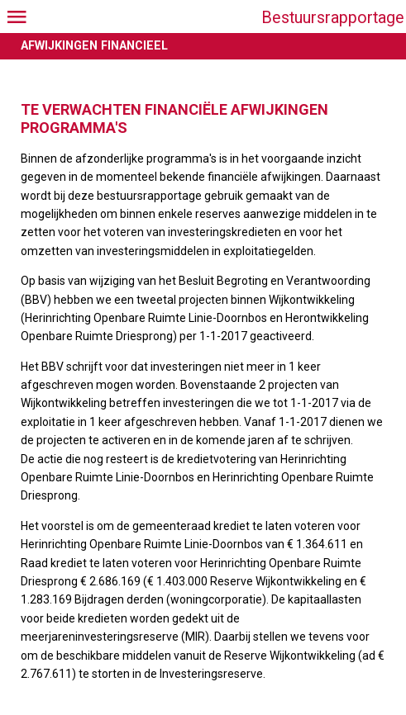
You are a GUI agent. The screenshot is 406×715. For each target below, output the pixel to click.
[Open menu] (16, 16)
